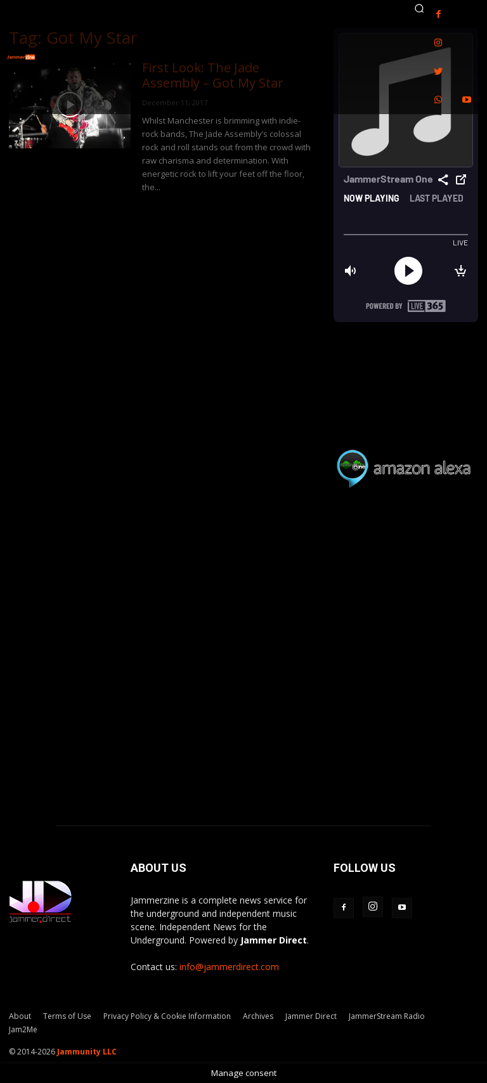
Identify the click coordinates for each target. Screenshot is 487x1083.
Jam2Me (23, 1029)
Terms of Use (67, 1016)
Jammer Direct (311, 1016)
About (20, 1016)
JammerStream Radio (387, 1016)
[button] (419, 8)
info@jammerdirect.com (229, 967)
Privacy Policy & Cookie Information (167, 1016)
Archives (258, 1016)
